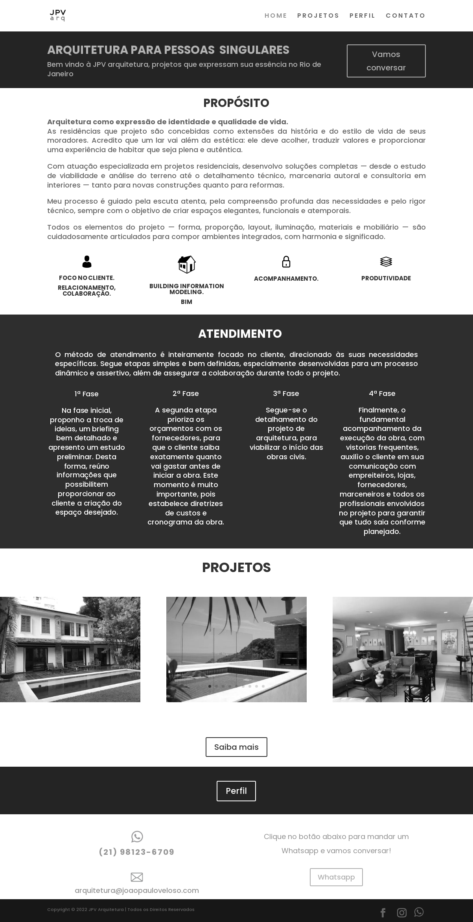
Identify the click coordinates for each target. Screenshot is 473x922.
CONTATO (406, 16)
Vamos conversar (386, 61)
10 (100, 686)
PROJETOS (318, 16)
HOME (276, 16)
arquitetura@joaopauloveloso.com (137, 890)
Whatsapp (336, 877)
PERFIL (363, 16)
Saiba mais (236, 747)
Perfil (236, 791)
